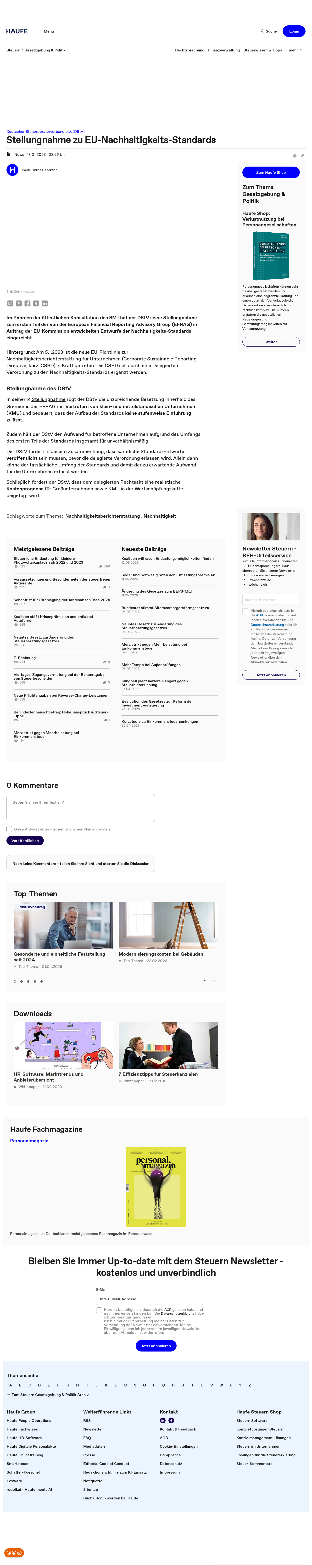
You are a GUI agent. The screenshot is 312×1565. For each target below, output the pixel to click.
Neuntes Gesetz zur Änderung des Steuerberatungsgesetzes (44, 639)
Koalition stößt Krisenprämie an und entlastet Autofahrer (53, 619)
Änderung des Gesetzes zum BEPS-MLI (157, 592)
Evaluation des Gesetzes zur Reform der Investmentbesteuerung (157, 703)
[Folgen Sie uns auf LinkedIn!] (163, 1421)
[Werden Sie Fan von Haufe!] (171, 1421)
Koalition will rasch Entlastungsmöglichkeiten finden (168, 559)
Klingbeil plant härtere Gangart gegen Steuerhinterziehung (155, 683)
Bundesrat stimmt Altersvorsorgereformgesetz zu (165, 608)
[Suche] (269, 31)
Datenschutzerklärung (267, 625)
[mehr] (296, 50)
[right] (214, 981)
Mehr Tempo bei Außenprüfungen (151, 665)
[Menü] (46, 31)
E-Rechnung (25, 658)
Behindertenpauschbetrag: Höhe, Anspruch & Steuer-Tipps (61, 714)
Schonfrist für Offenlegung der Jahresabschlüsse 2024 (62, 600)
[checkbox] (9, 829)
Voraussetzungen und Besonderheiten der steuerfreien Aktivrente (62, 581)
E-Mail (101, 1290)
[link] (13, 50)
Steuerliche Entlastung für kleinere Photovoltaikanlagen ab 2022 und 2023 (48, 561)
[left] (205, 981)
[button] (294, 31)
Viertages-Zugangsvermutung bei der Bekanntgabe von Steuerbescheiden (59, 677)
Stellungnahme (46, 399)
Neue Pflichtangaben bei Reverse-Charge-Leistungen (61, 696)
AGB (259, 615)
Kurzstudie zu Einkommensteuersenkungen (160, 722)
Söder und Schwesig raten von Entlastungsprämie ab (168, 575)
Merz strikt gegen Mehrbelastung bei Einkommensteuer (46, 735)
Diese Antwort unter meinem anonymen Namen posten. (62, 829)
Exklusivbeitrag (31, 907)
